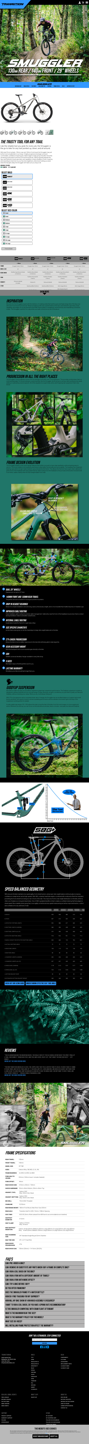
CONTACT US (64, 1408)
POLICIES (3, 1420)
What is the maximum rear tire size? (20, 1313)
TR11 (32, 1357)
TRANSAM (33, 1380)
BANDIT (33, 1387)
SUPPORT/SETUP (70, 86)
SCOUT (33, 1374)
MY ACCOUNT (49, 1415)
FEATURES (34, 86)
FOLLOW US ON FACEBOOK (52, 1420)
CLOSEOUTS (34, 1389)
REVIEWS (49, 86)
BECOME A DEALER (6, 1399)
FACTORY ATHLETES (66, 1399)
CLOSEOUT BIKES (65, 1366)
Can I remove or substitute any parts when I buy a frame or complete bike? (37, 1267)
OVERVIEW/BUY (18, 86)
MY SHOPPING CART (51, 1418)
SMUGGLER (34, 1376)
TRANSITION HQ (6, 1355)
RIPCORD (33, 1385)
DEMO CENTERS (5, 1403)
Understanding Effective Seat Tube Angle (41, 983)
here (47, 1433)
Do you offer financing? (15, 1288)
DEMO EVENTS (5, 1405)
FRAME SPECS (57, 86)
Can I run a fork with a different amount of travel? (27, 1275)
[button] (51, 108)
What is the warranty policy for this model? (24, 1317)
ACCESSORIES (64, 1361)
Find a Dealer (9, 248)
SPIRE (32, 1359)
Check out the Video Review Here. (15, 1061)
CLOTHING (63, 1359)
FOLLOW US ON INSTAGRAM (53, 1422)
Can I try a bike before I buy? (17, 1284)
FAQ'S (63, 86)
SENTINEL (33, 1372)
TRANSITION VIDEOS (51, 1424)
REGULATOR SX (35, 1363)
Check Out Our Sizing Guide (14, 983)
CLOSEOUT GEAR (65, 1368)
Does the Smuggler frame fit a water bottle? (24, 1292)
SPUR (32, 1378)
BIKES (33, 1355)
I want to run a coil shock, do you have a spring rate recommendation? (35, 1304)
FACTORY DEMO (5, 1401)
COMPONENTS (64, 1357)
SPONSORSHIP (5, 1422)
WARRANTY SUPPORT (6, 1418)
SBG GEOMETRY (41, 86)
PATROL (33, 1370)
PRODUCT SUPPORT (6, 1415)
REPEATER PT (34, 1366)
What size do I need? (13, 1321)
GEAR (62, 1355)
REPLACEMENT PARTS (66, 1363)
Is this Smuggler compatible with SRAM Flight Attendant (29, 1309)
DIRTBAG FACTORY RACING (67, 1401)
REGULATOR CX (35, 1361)
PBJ (32, 1383)
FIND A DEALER (5, 1397)
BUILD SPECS (26, 86)
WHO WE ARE (64, 1397)
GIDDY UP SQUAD (65, 1403)
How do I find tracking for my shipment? (22, 1296)
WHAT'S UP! (34, 1395)
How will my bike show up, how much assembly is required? (30, 1300)
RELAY (32, 1368)
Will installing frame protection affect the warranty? (29, 1325)
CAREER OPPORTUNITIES (67, 1405)
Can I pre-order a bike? (15, 1263)
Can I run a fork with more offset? (20, 1279)
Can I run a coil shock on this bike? (20, 1271)
